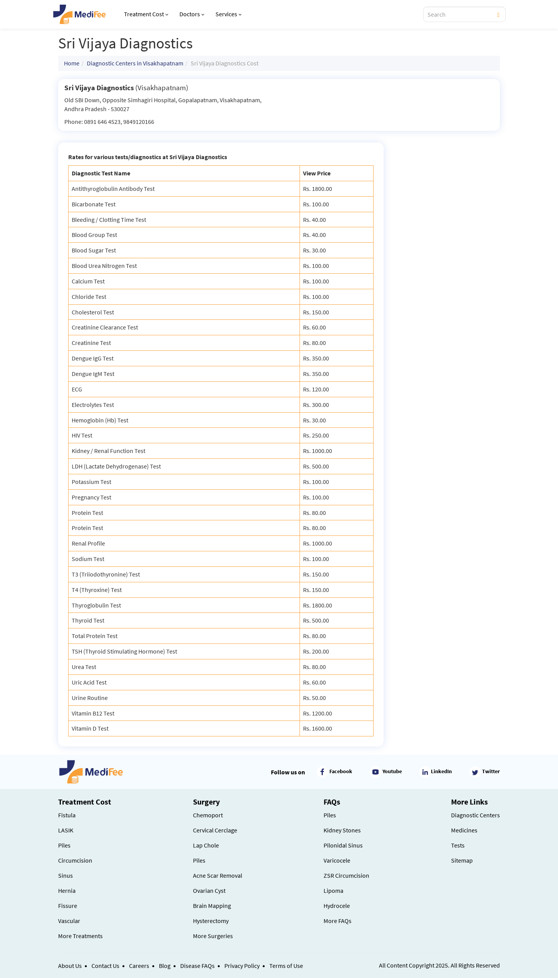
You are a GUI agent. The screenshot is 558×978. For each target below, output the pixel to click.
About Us (70, 965)
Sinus (65, 875)
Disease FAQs (197, 965)
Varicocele (337, 860)
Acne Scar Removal (217, 875)
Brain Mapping (212, 905)
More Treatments (80, 936)
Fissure (67, 905)
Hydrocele (337, 905)
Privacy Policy (242, 965)
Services (228, 14)
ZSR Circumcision (346, 875)
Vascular (69, 921)
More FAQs (337, 921)
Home (71, 63)
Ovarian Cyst (209, 890)
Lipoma (333, 890)
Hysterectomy (211, 921)
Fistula (67, 815)
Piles (64, 845)
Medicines (464, 830)
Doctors (191, 14)
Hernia (67, 890)
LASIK (65, 830)
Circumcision (75, 860)
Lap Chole (206, 845)
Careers (139, 965)
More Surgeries (213, 936)
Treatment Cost (146, 14)
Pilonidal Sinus (343, 845)
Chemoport (208, 815)
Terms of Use (286, 965)
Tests (458, 845)
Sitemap (462, 860)
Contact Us (105, 965)
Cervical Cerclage (215, 830)
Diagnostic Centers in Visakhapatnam (135, 63)
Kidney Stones (342, 830)
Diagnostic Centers (475, 815)
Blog (164, 965)
